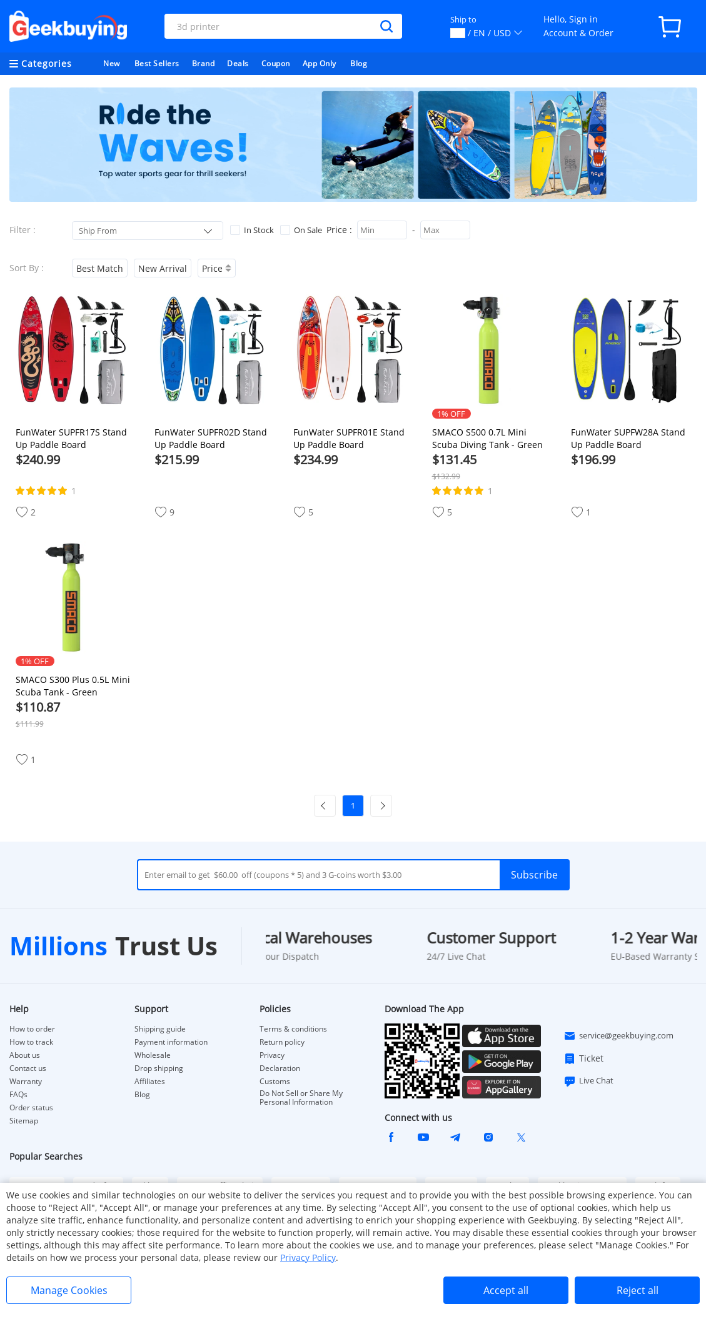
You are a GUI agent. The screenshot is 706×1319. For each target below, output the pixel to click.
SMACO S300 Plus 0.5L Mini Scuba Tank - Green (73, 686)
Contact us (27, 1068)
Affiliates (149, 1081)
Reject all (637, 1290)
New (111, 63)
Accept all (505, 1290)
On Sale (301, 230)
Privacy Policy (308, 1257)
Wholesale (152, 1055)
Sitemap (23, 1120)
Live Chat (588, 1081)
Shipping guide (160, 1029)
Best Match (99, 268)
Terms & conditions (293, 1029)
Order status (31, 1107)
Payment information (171, 1042)
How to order (32, 1029)
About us (24, 1055)
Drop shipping (158, 1068)
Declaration (280, 1068)
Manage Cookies (69, 1290)
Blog (358, 63)
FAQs (18, 1094)
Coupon (275, 63)
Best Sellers (156, 63)
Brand (203, 63)
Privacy (272, 1055)
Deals (238, 63)
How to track (31, 1042)
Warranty (25, 1081)
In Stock (252, 230)
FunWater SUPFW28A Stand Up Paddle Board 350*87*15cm (628, 438)
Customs (275, 1081)
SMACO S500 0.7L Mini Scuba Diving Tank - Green (487, 438)
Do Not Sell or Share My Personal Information (301, 1098)
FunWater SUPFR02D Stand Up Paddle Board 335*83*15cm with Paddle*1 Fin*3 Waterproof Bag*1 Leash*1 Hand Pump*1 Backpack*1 (214, 438)
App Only (319, 63)
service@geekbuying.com (618, 1036)
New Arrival (162, 268)
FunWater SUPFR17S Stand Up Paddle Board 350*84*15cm (71, 438)
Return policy (282, 1042)
